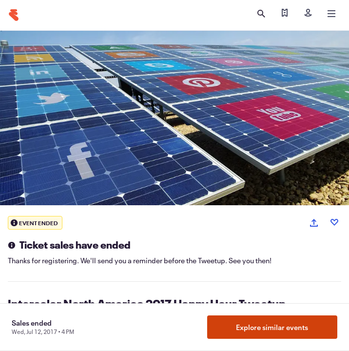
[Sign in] (308, 13)
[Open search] (261, 13)
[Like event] (334, 222)
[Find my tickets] (284, 13)
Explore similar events (272, 327)
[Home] (13, 15)
